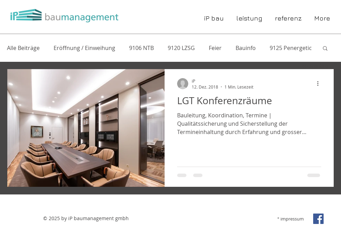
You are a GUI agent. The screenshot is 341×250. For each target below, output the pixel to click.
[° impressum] (287, 219)
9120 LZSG (181, 48)
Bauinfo (246, 48)
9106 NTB (141, 48)
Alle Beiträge (23, 48)
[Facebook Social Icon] (318, 219)
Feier (215, 48)
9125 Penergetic (291, 48)
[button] (325, 48)
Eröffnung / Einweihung (84, 48)
